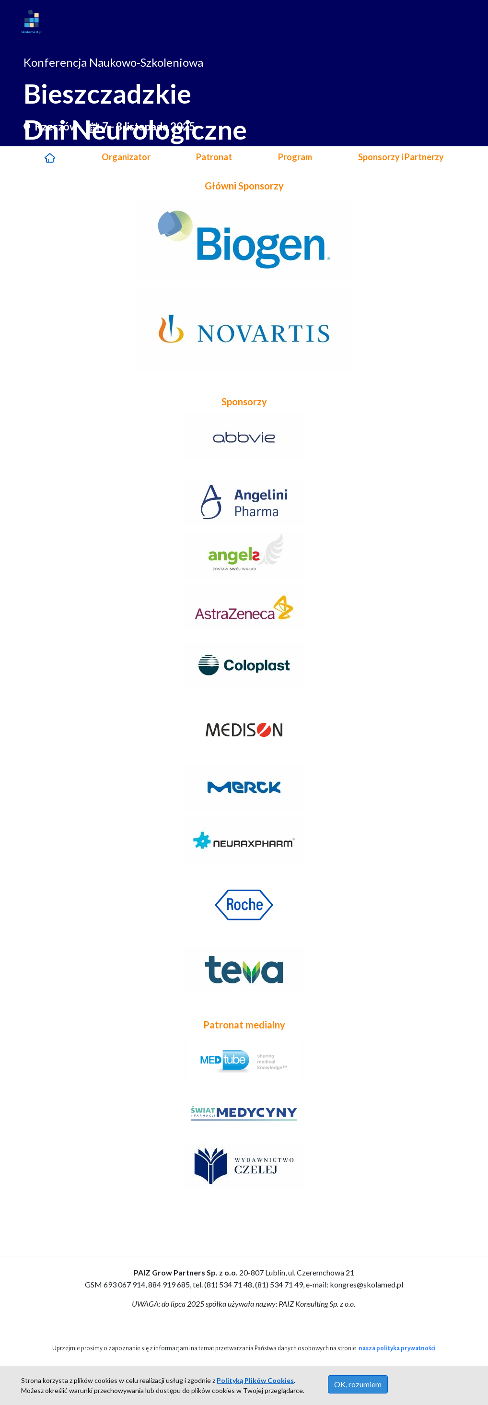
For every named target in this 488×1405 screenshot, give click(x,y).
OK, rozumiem (358, 1384)
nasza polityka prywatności (397, 1348)
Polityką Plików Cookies (255, 1380)
